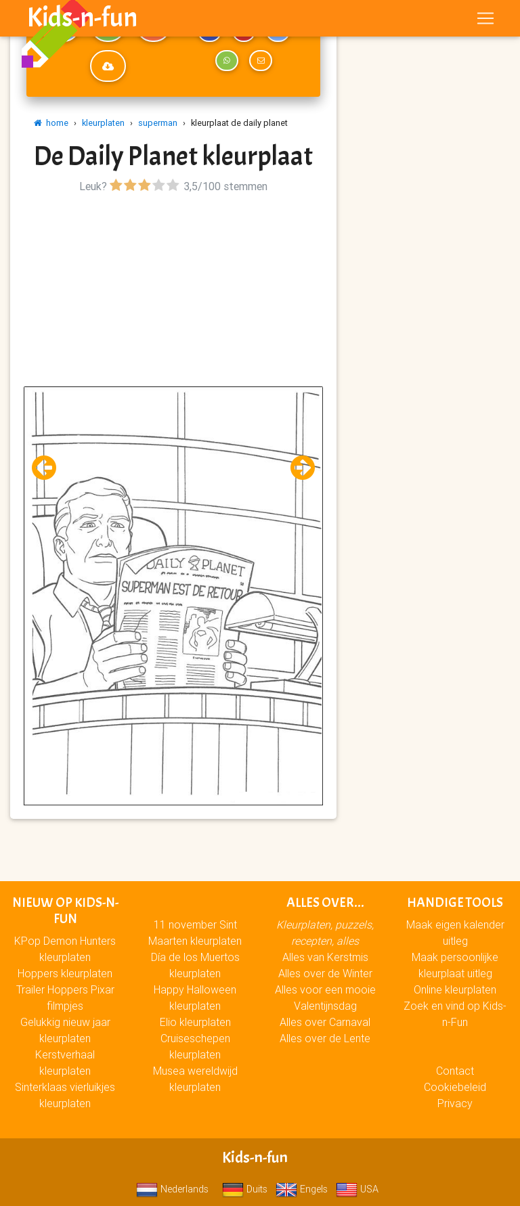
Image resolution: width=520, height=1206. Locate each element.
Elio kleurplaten (195, 1022)
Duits (244, 1189)
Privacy (455, 1103)
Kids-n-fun (82, 20)
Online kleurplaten (455, 989)
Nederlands (172, 1189)
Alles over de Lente (325, 1038)
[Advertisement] (173, 291)
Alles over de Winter (325, 973)
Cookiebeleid (455, 1087)
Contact (455, 1070)
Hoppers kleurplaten (65, 973)
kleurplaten (103, 123)
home (51, 123)
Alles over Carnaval (325, 1022)
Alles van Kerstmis (325, 957)
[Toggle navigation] (485, 21)
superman (157, 123)
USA (357, 1189)
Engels (302, 1189)
